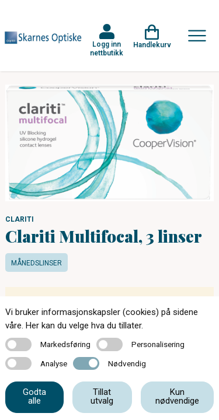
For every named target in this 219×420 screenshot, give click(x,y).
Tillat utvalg (102, 396)
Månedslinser (36, 263)
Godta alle (34, 396)
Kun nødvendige (177, 396)
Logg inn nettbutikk (107, 48)
